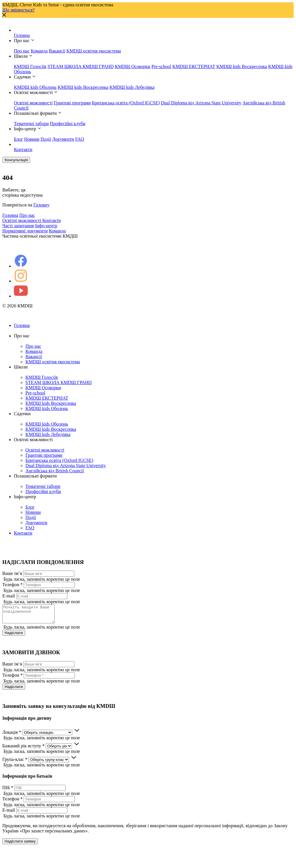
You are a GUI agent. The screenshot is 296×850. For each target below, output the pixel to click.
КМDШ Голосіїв (30, 66)
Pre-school (161, 66)
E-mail (8, 595)
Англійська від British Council (54, 470)
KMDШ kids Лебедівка (132, 87)
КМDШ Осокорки (132, 66)
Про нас (21, 50)
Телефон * (12, 584)
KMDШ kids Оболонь (35, 87)
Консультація (16, 160)
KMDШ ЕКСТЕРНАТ (193, 66)
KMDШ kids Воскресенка (241, 66)
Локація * (11, 735)
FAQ (79, 139)
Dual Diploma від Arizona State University (201, 102)
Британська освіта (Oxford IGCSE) (126, 102)
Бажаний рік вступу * (23, 749)
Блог (18, 139)
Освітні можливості (33, 102)
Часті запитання (18, 225)
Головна (22, 35)
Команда (39, 50)
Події (45, 139)
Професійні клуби (68, 123)
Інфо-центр (46, 225)
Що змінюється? (18, 9)
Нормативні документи (25, 230)
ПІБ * (7, 791)
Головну (42, 204)
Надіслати (14, 636)
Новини (32, 139)
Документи (63, 139)
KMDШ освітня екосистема (93, 50)
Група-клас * (14, 762)
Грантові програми (72, 102)
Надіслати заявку (20, 845)
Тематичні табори (31, 123)
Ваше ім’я (12, 573)
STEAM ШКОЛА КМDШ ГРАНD (80, 66)
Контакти (23, 149)
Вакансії (57, 50)
